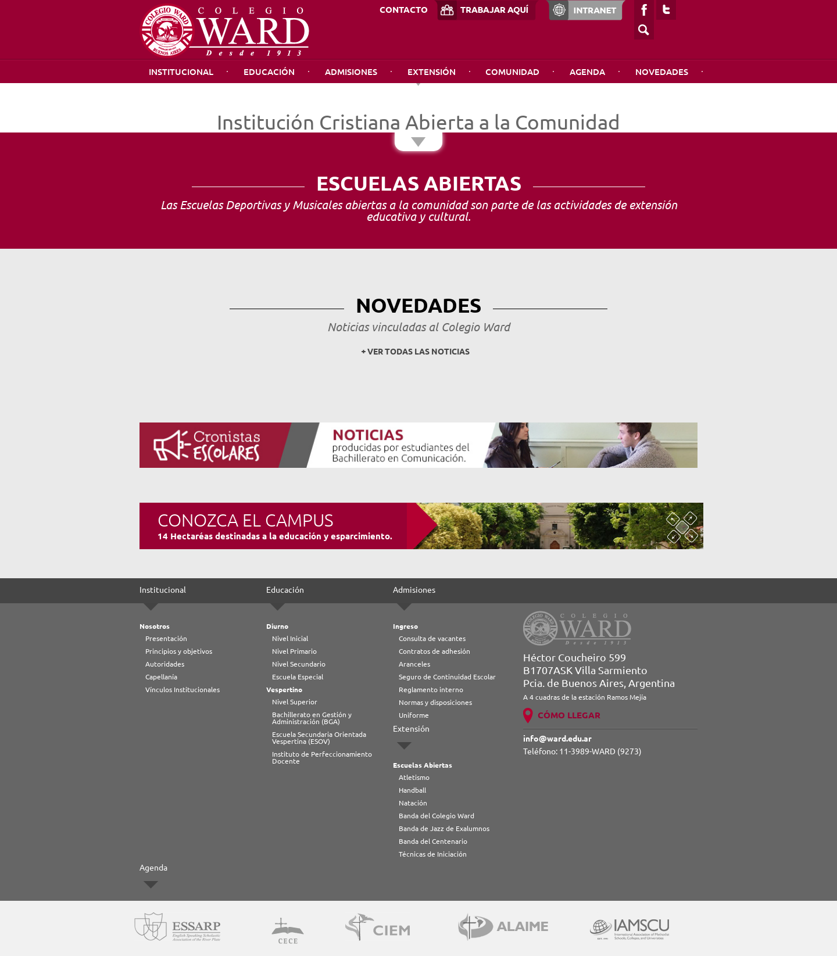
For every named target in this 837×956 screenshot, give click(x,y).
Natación (413, 803)
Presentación (166, 638)
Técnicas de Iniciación (433, 854)
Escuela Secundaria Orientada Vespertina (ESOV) (319, 738)
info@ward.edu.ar (557, 738)
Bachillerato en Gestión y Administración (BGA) (312, 718)
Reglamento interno (431, 689)
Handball (412, 790)
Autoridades (164, 664)
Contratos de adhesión (434, 651)
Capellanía (161, 677)
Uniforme (414, 715)
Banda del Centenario (433, 841)
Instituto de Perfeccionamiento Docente (322, 757)
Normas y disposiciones (435, 702)
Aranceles (414, 664)
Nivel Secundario (299, 664)
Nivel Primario (294, 651)
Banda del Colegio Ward (436, 815)
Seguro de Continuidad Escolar (447, 677)
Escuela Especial (297, 677)
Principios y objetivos (178, 651)
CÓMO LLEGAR (569, 715)
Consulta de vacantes (432, 638)
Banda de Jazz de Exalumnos (444, 828)
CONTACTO (404, 10)
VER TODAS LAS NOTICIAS (418, 352)
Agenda (587, 72)
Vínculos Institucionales (182, 689)
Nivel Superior (294, 702)
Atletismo (414, 777)
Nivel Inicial (290, 638)
